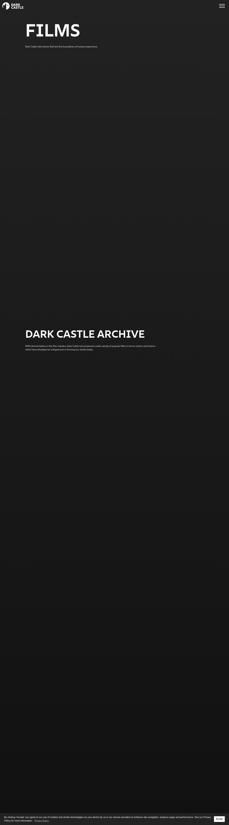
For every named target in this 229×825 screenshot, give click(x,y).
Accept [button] (219, 819)
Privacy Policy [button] (42, 821)
